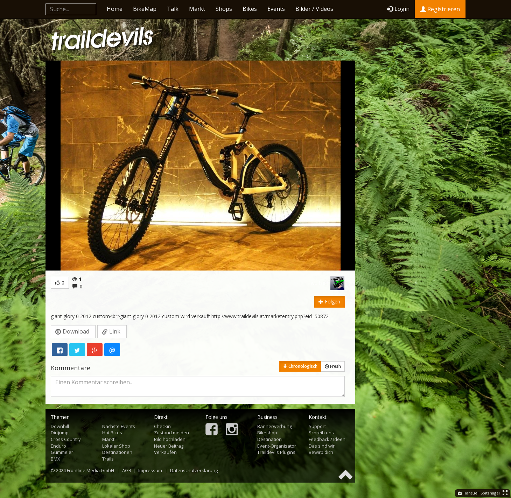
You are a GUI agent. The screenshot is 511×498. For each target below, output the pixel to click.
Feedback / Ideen (327, 439)
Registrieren (440, 9)
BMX (55, 459)
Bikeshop (267, 432)
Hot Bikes (112, 432)
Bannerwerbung (274, 426)
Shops (224, 9)
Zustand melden (171, 432)
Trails (108, 459)
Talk (172, 9)
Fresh (333, 366)
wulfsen (319, 283)
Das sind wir (322, 446)
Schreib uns (321, 432)
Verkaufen (165, 452)
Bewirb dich (321, 452)
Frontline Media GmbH (90, 470)
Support (317, 426)
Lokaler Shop (116, 446)
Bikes (250, 9)
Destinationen (117, 452)
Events (276, 9)
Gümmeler (62, 452)
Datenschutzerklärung (194, 470)
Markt (197, 9)
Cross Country (66, 439)
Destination (269, 439)
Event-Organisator (276, 446)
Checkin (162, 426)
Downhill (60, 426)
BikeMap (144, 9)
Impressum (150, 470)
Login (398, 9)
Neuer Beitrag (168, 446)
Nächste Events (118, 426)
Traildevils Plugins (276, 452)
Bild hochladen (170, 439)
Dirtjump (60, 432)
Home (114, 9)
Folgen (329, 301)
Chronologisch (300, 366)
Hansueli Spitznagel (479, 493)
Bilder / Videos (314, 9)
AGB (126, 470)
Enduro (58, 446)
